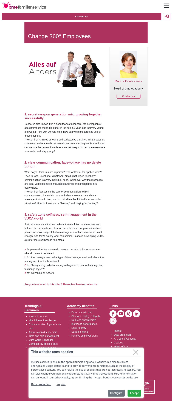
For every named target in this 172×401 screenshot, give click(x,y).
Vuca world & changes (41, 339)
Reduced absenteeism (83, 320)
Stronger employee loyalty (85, 316)
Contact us (81, 16)
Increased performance (84, 324)
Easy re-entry (78, 327)
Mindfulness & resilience (42, 320)
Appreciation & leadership (43, 332)
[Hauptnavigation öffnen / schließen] (166, 6)
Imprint (118, 330)
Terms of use (121, 346)
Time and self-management (44, 336)
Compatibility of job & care (43, 343)
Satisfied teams (79, 331)
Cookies (118, 342)
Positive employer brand (84, 335)
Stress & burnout (38, 316)
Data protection (122, 334)
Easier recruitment (81, 312)
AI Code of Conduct (125, 338)
